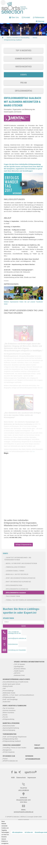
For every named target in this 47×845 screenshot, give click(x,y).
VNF (4, 688)
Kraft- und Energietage (10, 699)
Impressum (32, 777)
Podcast (37, 745)
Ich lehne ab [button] (29, 832)
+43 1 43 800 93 (23, 790)
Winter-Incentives (8, 712)
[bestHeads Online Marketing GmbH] (14, 8)
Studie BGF (6, 701)
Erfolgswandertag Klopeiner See (17, 589)
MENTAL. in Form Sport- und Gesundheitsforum (21, 563)
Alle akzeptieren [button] (17, 832)
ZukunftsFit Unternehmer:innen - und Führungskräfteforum (17, 559)
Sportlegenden (19, 666)
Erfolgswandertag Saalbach (13, 40)
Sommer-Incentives (9, 710)
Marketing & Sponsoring (11, 723)
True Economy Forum (13, 596)
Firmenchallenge (8, 690)
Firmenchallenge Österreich (15, 567)
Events (35, 37)
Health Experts (19, 671)
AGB (13, 777)
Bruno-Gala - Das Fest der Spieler (17, 574)
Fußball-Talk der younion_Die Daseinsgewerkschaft (24, 600)
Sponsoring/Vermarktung (11, 728)
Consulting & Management (12, 745)
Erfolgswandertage (9, 697)
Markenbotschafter (9, 726)
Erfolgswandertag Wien (14, 585)
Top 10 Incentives (8, 708)
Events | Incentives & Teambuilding (18, 37)
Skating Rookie (8, 686)
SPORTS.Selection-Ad (10, 761)
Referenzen (29, 756)
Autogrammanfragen (32, 759)
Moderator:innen (19, 675)
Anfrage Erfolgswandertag (23, 544)
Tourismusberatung (9, 734)
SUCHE (23, 626)
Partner (5, 758)
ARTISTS (17, 673)
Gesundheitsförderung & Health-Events (16, 679)
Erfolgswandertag (8, 719)
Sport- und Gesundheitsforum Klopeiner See (20, 578)
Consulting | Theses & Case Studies (14, 747)
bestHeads (26, 819)
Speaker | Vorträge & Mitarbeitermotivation (29, 662)
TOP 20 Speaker (19, 664)
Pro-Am (5, 717)
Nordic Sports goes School (11, 684)
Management (7, 750)
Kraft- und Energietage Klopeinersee (14, 737)
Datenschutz (21, 777)
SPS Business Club (9, 756)
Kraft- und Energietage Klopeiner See (18, 582)
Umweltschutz (39, 748)
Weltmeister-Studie (9, 693)
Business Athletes (20, 668)
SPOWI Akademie (8, 752)
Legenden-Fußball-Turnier (15, 571)
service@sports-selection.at (23, 812)
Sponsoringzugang (9, 730)
